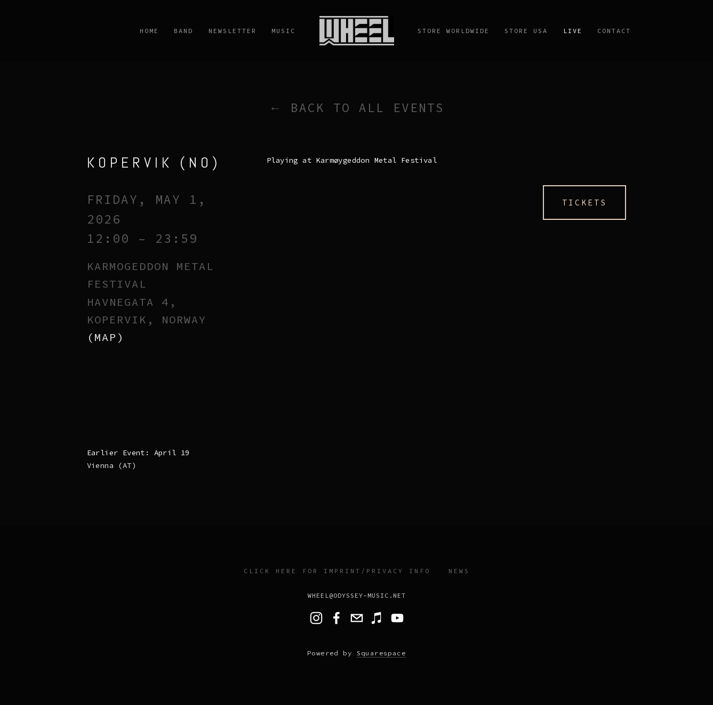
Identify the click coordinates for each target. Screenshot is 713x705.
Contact (614, 31)
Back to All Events (367, 107)
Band (183, 31)
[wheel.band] (316, 618)
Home (149, 31)
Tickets (584, 202)
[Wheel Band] (397, 618)
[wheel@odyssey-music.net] (356, 618)
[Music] (377, 618)
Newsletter (233, 31)
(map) (105, 337)
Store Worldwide (454, 31)
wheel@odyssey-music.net (357, 595)
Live (572, 31)
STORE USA (526, 31)
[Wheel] (336, 618)
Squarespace (381, 653)
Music (283, 31)
